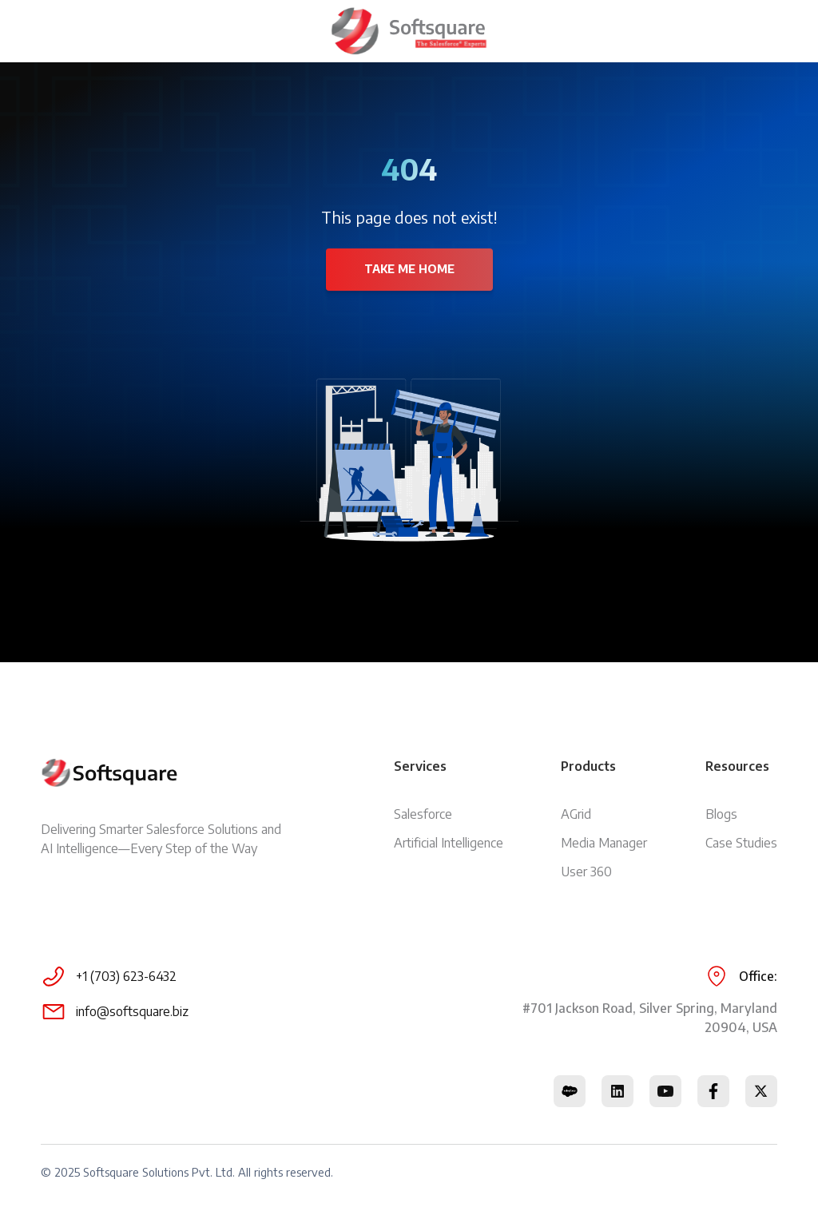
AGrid (576, 814)
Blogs (721, 814)
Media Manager (604, 843)
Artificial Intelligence (448, 843)
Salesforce (423, 814)
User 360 (586, 871)
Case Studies (741, 843)
